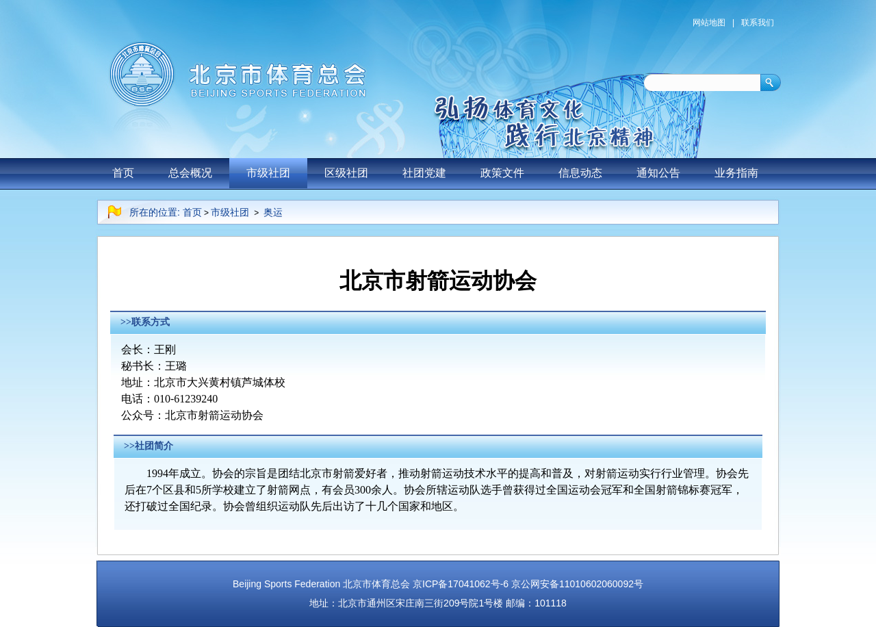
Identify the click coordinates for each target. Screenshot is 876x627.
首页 (123, 173)
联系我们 (757, 22)
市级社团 (268, 173)
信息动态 (580, 173)
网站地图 (709, 22)
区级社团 (346, 173)
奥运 (273, 212)
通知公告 (658, 173)
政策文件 (502, 173)
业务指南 (736, 173)
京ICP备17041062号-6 (460, 583)
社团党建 (424, 173)
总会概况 (190, 173)
